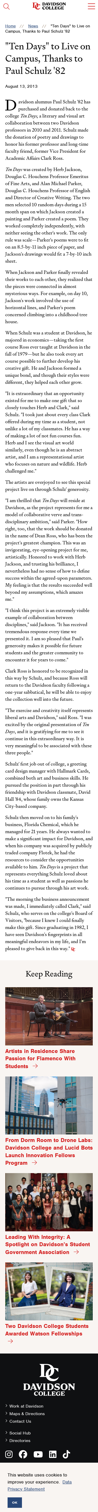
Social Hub (20, 1433)
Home (10, 26)
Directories (19, 1440)
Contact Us (20, 1421)
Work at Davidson (26, 1406)
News (33, 26)
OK (15, 1502)
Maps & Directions (27, 1413)
